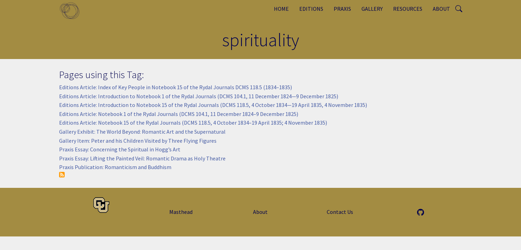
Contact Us (340, 211)
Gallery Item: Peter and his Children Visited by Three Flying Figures (138, 140)
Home (281, 8)
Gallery (372, 8)
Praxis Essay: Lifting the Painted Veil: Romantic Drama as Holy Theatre (142, 158)
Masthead (181, 211)
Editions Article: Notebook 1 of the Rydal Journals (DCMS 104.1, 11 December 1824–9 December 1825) (178, 113)
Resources (407, 8)
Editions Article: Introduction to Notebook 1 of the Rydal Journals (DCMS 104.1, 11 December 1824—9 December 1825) (198, 96)
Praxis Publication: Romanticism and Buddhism (115, 167)
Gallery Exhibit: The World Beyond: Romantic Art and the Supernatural (142, 131)
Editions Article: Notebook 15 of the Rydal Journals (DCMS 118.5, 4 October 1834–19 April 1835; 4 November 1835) (193, 122)
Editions (311, 8)
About (441, 8)
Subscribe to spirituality (62, 174)
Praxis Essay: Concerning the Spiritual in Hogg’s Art (119, 149)
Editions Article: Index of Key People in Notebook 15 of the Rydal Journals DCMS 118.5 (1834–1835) (175, 87)
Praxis (342, 8)
